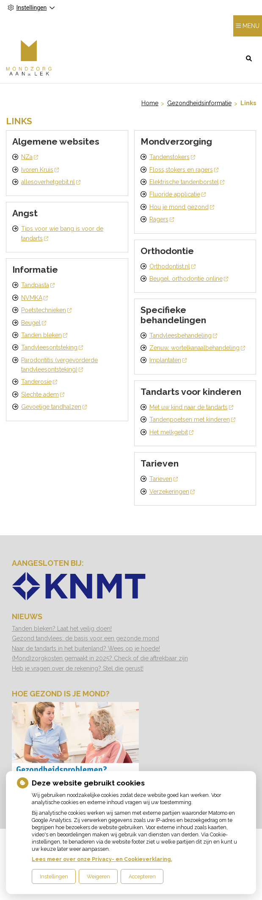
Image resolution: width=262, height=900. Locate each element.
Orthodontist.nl (172, 266)
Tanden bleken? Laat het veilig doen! (62, 628)
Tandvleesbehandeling (183, 335)
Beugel (33, 322)
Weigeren (98, 876)
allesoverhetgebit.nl (50, 182)
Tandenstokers (172, 157)
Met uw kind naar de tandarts (191, 407)
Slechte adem (42, 394)
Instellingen (54, 876)
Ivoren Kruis (40, 169)
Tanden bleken (44, 335)
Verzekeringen (172, 491)
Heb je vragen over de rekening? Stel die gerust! (77, 668)
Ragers (161, 219)
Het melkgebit (171, 432)
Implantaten (168, 360)
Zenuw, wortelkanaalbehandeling (197, 347)
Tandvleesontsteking (52, 347)
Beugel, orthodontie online (188, 278)
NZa (29, 157)
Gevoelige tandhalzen (54, 406)
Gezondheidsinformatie (199, 103)
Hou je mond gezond (181, 207)
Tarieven (163, 478)
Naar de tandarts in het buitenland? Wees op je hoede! (86, 648)
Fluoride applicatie (177, 194)
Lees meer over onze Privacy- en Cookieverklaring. (102, 859)
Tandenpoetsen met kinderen (192, 419)
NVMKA (34, 297)
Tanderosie (39, 381)
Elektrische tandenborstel (186, 182)
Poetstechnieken (46, 310)
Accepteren (142, 876)
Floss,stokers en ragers (183, 169)
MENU (251, 25)
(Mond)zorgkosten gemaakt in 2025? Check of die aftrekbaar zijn (100, 658)
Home (149, 103)
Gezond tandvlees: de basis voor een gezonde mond (85, 638)
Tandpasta (38, 285)
